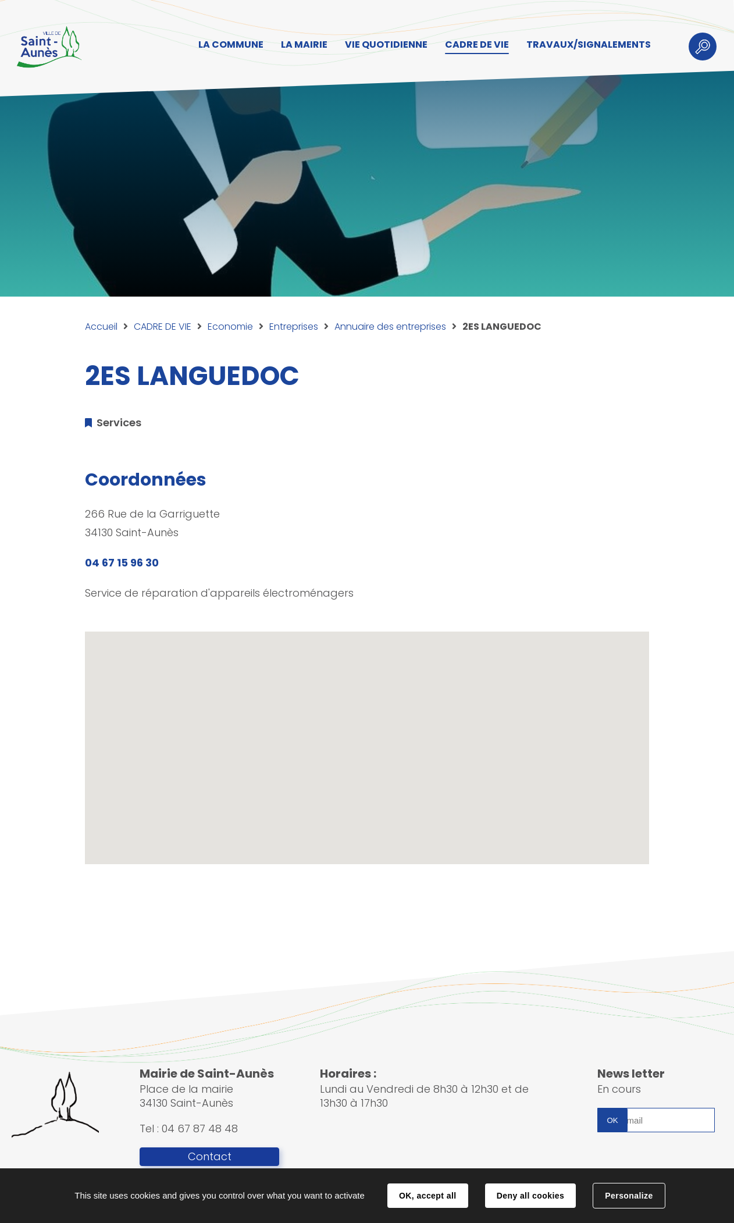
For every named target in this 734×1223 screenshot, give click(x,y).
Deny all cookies (530, 1195)
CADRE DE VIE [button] (477, 44)
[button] (367, 737)
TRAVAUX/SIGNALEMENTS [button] (588, 44)
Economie (230, 326)
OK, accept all (427, 1195)
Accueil (101, 326)
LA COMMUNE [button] (230, 44)
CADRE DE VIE (162, 326)
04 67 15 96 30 (122, 562)
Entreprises (293, 326)
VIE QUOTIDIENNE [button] (386, 44)
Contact (209, 1157)
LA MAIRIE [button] (304, 44)
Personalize (629, 1195)
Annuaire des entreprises (390, 326)
